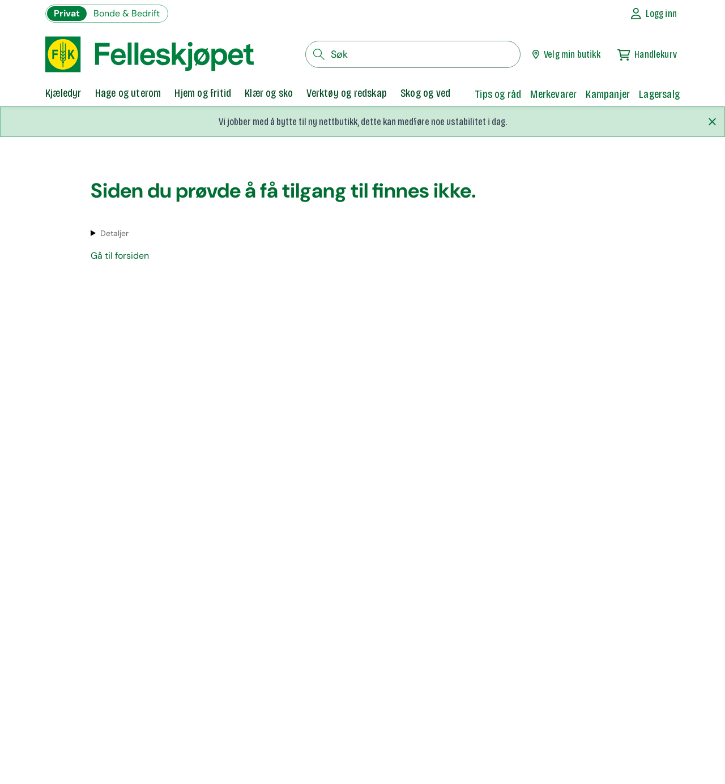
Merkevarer (553, 94)
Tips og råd (498, 94)
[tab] (63, 94)
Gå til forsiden (120, 256)
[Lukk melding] (712, 121)
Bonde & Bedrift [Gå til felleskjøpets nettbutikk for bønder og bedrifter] (126, 13)
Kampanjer (608, 94)
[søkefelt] (413, 54)
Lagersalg (659, 94)
